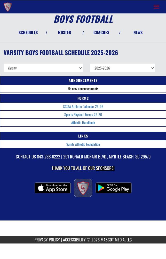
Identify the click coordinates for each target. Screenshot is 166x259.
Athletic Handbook (83, 122)
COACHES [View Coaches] (101, 32)
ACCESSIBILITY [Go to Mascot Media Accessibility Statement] (74, 240)
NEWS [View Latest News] (138, 32)
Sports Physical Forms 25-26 (83, 114)
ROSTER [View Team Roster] (64, 32)
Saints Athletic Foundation (83, 144)
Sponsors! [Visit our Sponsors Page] (105, 168)
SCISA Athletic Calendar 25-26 (83, 106)
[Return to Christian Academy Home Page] (7, 6)
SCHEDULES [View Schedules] (28, 32)
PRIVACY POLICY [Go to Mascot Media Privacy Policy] (47, 240)
